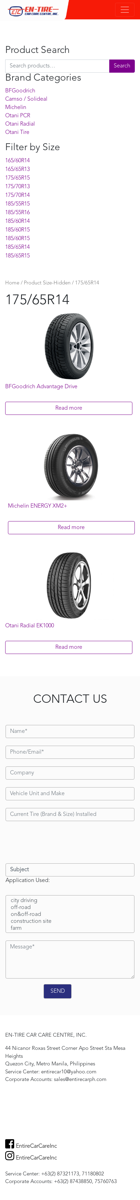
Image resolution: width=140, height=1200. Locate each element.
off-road (70, 907)
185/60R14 (17, 221)
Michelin (15, 107)
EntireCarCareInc (31, 1146)
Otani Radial (20, 124)
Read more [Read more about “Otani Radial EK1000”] (68, 647)
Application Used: (28, 880)
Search (122, 66)
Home (12, 283)
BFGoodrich (20, 91)
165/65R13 (17, 169)
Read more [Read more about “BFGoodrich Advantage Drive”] (68, 408)
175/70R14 (17, 195)
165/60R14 (17, 161)
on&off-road (70, 914)
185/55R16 (17, 213)
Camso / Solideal (26, 99)
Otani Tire (17, 132)
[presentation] (58, 842)
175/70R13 (17, 187)
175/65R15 (17, 178)
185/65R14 (17, 247)
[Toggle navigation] (124, 10)
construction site (70, 921)
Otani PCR (17, 116)
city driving (70, 901)
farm (70, 928)
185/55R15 (17, 204)
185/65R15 (17, 256)
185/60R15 (17, 230)
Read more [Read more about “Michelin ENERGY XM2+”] (71, 527)
